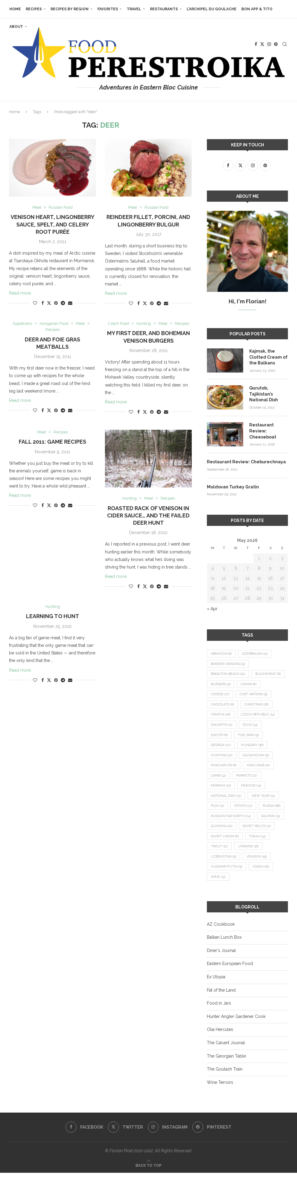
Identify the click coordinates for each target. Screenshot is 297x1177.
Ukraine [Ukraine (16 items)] (221, 860)
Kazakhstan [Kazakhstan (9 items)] (256, 757)
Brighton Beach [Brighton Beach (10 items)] (228, 674)
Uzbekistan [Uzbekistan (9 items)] (255, 860)
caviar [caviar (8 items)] (249, 684)
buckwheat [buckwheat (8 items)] (269, 674)
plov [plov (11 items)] (218, 808)
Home (15, 9)
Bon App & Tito (256, 9)
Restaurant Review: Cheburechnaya (246, 461)
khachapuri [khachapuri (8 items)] (224, 767)
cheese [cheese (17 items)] (220, 695)
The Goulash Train (225, 1073)
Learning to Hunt (52, 617)
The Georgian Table (226, 1060)
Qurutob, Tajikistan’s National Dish (263, 393)
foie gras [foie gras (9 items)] (249, 736)
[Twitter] (125, 1131)
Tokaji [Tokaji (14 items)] (219, 850)
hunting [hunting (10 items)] (222, 757)
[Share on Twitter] (49, 303)
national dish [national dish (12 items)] (227, 798)
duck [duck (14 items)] (251, 726)
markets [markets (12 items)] (248, 777)
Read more (20, 293)
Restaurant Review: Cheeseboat (262, 430)
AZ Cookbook (221, 928)
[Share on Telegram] (63, 303)
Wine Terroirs (220, 1086)
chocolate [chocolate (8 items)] (223, 705)
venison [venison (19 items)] (221, 870)
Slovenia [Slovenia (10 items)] (253, 829)
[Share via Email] (70, 303)
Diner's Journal (221, 954)
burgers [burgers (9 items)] (221, 684)
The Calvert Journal (226, 1047)
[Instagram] (168, 1131)
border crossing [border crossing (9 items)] (228, 664)
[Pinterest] (212, 1131)
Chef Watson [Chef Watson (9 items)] (254, 695)
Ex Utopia (216, 981)
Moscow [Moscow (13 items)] (252, 788)
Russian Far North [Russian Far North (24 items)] (260, 819)
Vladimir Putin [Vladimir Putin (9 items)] (258, 870)
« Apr (212, 608)
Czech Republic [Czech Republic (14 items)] (258, 715)
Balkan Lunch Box (224, 941)
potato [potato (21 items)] (245, 808)
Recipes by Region (69, 9)
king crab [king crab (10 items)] (258, 767)
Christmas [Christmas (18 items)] (258, 705)
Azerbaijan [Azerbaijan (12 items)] (255, 653)
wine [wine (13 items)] (246, 881)
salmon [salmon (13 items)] (221, 829)
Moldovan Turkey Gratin (233, 486)
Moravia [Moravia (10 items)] (221, 788)
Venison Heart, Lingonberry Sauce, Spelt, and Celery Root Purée (52, 224)
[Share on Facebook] (42, 303)
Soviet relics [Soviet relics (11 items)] (226, 839)
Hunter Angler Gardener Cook (236, 1020)
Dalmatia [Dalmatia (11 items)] (222, 726)
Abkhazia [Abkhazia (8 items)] (221, 653)
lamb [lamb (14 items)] (218, 777)
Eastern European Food (230, 967)
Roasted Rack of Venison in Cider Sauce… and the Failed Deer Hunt (148, 516)
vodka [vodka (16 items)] (219, 881)
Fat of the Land (221, 994)
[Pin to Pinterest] (56, 303)
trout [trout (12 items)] (247, 850)
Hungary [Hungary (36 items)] (253, 746)
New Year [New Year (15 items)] (265, 798)
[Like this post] (35, 303)
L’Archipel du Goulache (211, 9)
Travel (133, 9)
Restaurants (164, 9)
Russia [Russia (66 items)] (220, 819)
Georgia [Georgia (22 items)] (221, 746)
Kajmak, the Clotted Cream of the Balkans (268, 357)
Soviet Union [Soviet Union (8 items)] (265, 839)
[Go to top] (148, 1169)
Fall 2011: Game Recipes (52, 442)
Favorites (107, 9)
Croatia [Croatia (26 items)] (221, 715)
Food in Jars (219, 1007)
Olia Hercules (220, 1033)
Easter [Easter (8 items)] (219, 736)
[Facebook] (84, 1131)
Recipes (33, 9)
